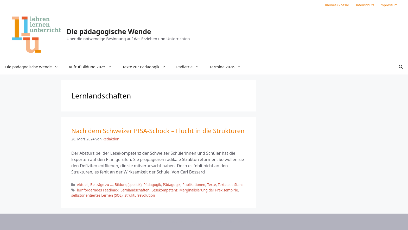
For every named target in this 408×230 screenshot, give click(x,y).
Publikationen (193, 184)
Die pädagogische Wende (109, 31)
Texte (211, 184)
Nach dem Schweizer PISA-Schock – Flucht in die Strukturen (158, 130)
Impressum (388, 5)
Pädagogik (152, 184)
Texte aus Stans (230, 184)
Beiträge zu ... (101, 184)
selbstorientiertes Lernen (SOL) (97, 195)
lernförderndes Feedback (98, 190)
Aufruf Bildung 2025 (93, 66)
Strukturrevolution (139, 195)
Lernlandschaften (134, 190)
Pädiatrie (190, 66)
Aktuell (82, 184)
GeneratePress (246, 221)
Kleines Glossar (337, 5)
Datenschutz (364, 5)
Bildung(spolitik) (128, 184)
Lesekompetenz (164, 190)
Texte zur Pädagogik (146, 66)
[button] (401, 66)
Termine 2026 (227, 66)
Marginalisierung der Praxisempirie (208, 190)
